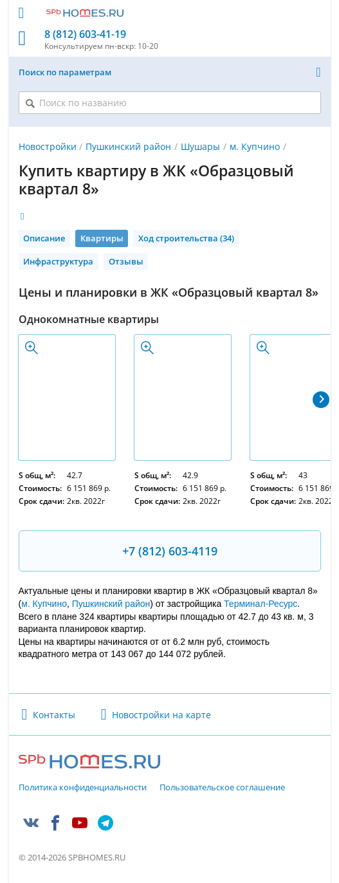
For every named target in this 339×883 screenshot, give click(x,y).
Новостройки (48, 146)
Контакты (54, 715)
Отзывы (126, 261)
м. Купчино (255, 146)
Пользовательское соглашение (222, 788)
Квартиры (102, 238)
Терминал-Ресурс (260, 604)
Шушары (200, 146)
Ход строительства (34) (186, 238)
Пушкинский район (128, 146)
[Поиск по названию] (170, 102)
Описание (44, 238)
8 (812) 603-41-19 (85, 34)
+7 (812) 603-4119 (169, 551)
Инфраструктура (58, 261)
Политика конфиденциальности (83, 788)
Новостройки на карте (161, 715)
